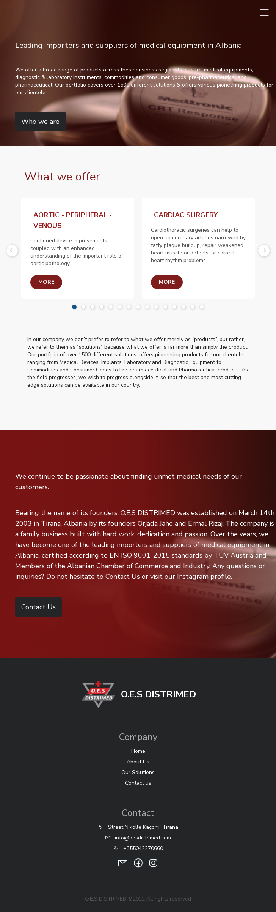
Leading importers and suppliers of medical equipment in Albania (128, 45)
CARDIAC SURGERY (186, 215)
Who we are (40, 121)
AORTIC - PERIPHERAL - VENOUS (72, 220)
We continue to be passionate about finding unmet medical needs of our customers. (126, 482)
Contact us (138, 783)
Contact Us (36, 607)
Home (138, 751)
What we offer (62, 177)
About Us (138, 761)
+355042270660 (138, 848)
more (46, 282)
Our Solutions (138, 772)
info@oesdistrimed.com (138, 837)
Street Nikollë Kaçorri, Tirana (138, 827)
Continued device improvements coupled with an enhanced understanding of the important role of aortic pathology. (76, 252)
